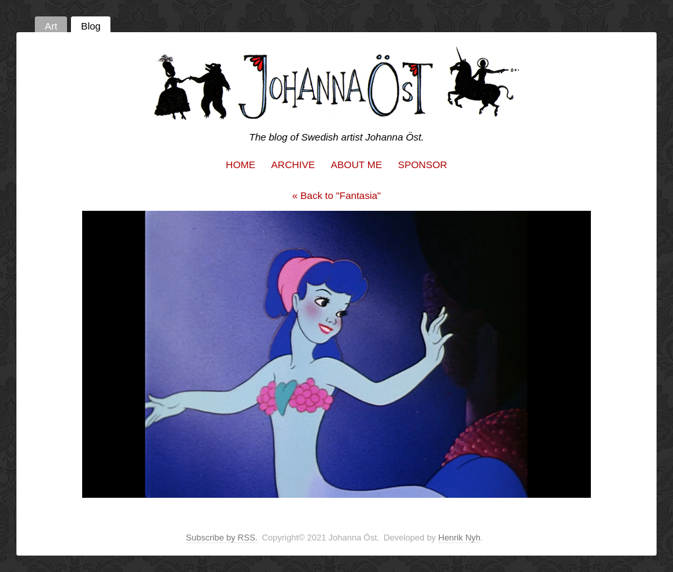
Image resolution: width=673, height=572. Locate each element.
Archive (293, 164)
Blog (91, 26)
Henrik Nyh (459, 537)
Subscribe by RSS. (222, 537)
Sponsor (422, 164)
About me (356, 164)
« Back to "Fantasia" (336, 195)
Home (241, 164)
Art (51, 26)
